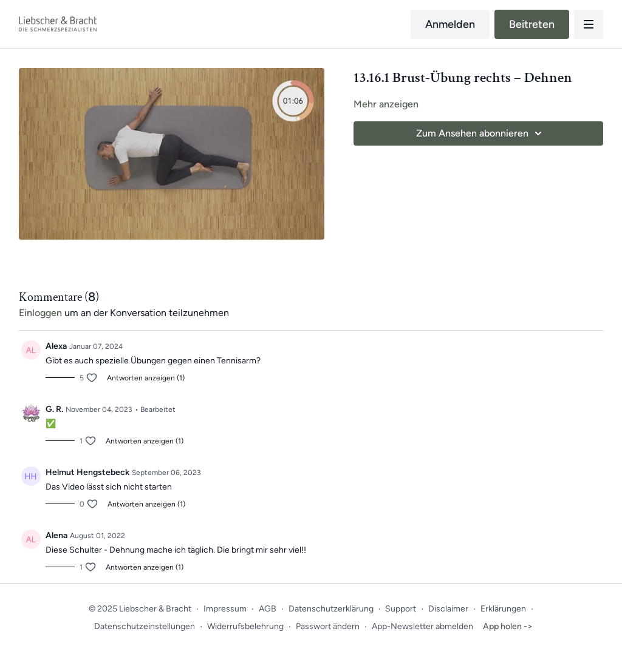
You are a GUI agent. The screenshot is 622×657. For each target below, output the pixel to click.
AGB (267, 609)
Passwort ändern (328, 626)
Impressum (225, 609)
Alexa (56, 346)
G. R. (54, 409)
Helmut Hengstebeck (87, 472)
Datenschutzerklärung (331, 609)
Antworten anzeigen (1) (146, 378)
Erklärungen (503, 609)
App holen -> (508, 626)
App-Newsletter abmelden (422, 626)
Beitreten (532, 24)
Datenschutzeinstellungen (144, 626)
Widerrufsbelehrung (245, 626)
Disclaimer (448, 609)
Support (400, 609)
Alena (56, 535)
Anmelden (450, 24)
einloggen (40, 312)
